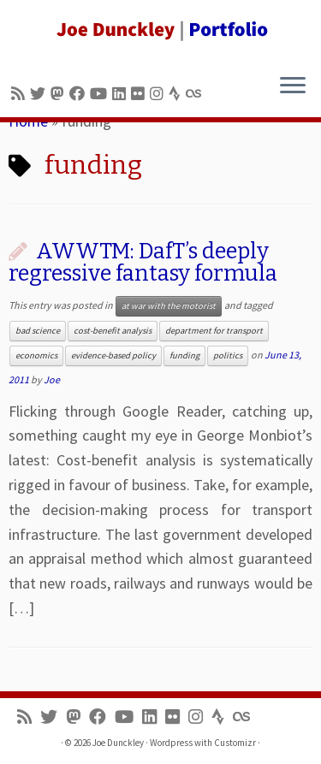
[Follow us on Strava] (177, 94)
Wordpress (171, 743)
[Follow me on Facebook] (79, 94)
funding (184, 355)
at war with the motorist (169, 305)
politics (227, 355)
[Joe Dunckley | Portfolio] (160, 30)
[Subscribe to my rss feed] (20, 94)
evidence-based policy (113, 355)
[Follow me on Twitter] (40, 94)
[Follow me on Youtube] (101, 94)
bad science (37, 330)
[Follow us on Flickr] (140, 94)
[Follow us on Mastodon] (60, 94)
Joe (52, 379)
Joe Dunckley (118, 743)
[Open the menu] (293, 86)
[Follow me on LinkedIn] (121, 94)
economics (36, 355)
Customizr (235, 743)
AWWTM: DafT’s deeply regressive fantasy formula (143, 262)
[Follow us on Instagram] (159, 94)
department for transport (214, 330)
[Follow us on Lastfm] (196, 94)
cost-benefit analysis (113, 330)
